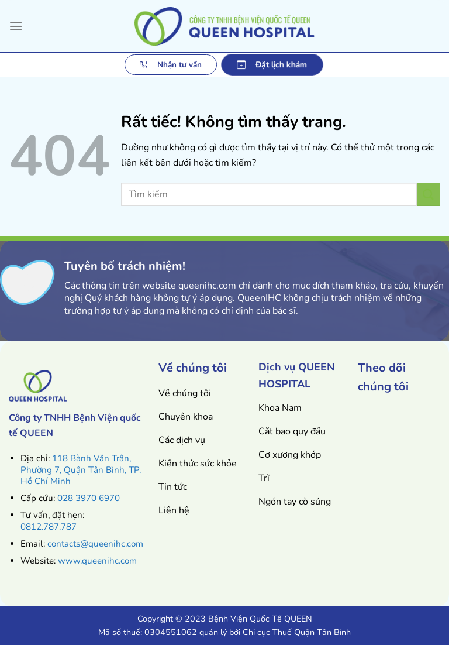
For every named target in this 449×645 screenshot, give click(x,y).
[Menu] (16, 26)
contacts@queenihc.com (95, 544)
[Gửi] (428, 194)
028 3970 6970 (88, 498)
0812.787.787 (48, 527)
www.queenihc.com (97, 561)
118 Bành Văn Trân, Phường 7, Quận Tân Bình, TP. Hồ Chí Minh (80, 470)
